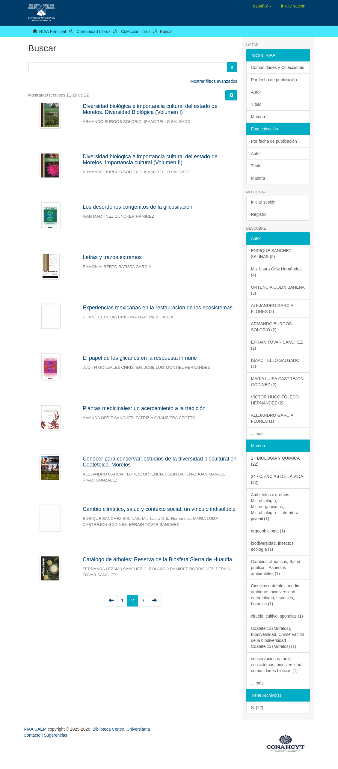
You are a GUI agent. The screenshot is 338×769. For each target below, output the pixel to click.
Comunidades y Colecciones (277, 67)
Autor (256, 92)
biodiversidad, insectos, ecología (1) (273, 546)
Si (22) (257, 707)
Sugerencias (55, 735)
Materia (258, 116)
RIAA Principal (52, 31)
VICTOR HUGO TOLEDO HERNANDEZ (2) (275, 400)
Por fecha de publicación (274, 79)
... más (257, 433)
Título (256, 104)
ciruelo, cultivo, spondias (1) (277, 616)
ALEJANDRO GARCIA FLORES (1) (272, 418)
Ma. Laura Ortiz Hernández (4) (276, 272)
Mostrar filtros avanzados (213, 81)
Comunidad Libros (93, 31)
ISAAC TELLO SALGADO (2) (275, 363)
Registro (259, 214)
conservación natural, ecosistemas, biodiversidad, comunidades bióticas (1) (277, 664)
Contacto (32, 735)
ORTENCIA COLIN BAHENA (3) (278, 290)
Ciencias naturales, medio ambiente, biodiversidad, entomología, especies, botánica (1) (275, 594)
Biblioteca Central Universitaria (121, 729)
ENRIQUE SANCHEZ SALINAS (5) (271, 253)
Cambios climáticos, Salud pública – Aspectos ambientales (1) (275, 567)
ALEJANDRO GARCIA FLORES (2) (272, 308)
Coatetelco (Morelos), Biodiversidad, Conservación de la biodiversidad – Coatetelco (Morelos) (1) (277, 637)
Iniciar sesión (263, 202)
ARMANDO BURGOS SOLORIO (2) (271, 326)
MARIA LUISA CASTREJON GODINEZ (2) (277, 381)
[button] (262, 6)
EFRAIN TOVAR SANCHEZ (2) (277, 345)
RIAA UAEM (36, 729)
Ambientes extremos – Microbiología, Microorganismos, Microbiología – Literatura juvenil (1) (274, 506)
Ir (232, 67)
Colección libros (136, 31)
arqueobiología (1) (268, 531)
